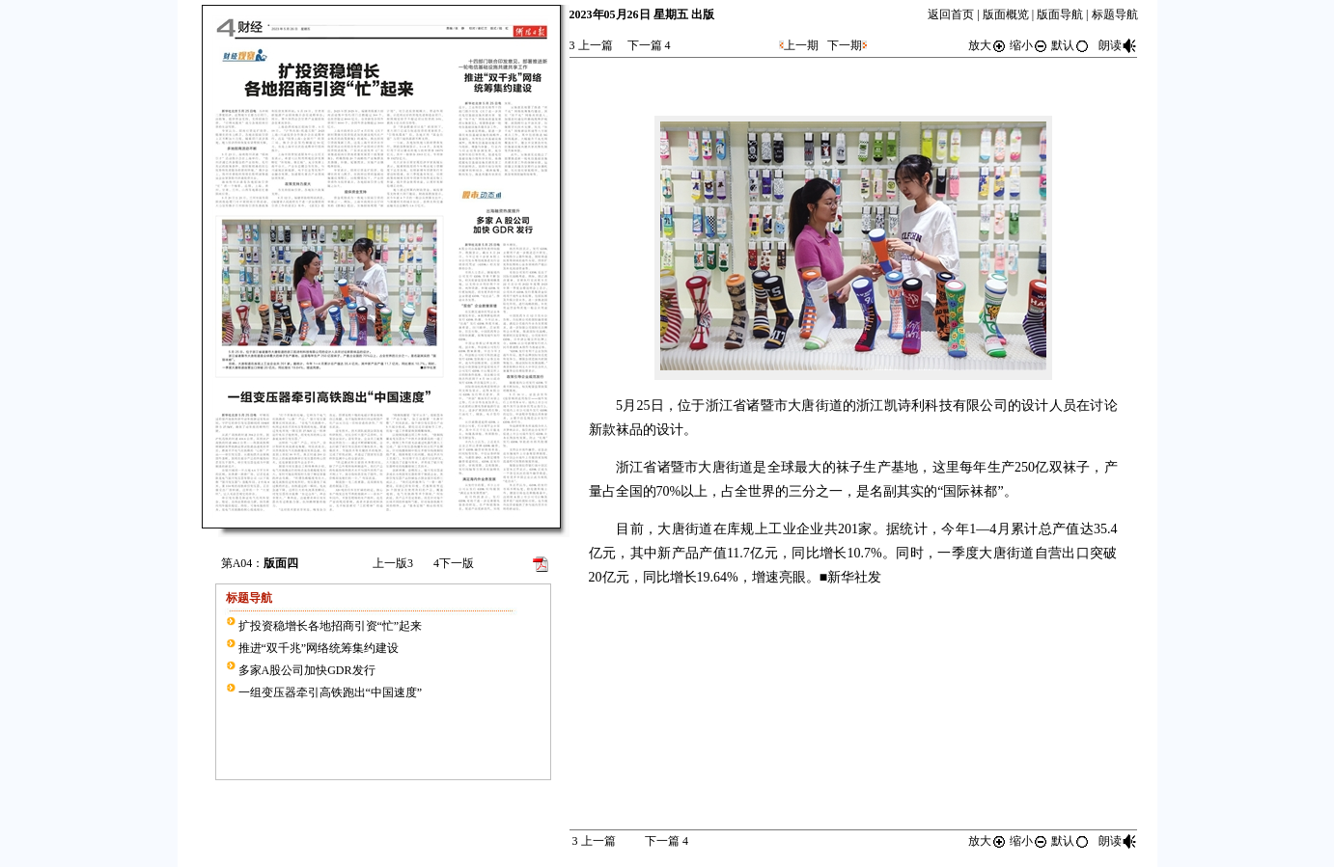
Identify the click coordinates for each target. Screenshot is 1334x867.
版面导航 (1060, 14)
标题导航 (1115, 14)
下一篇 (649, 45)
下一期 (844, 45)
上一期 (801, 45)
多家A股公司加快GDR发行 (306, 670)
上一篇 (591, 45)
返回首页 (951, 14)
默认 (1070, 45)
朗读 (1117, 45)
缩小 (1029, 45)
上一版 (393, 563)
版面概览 (1006, 14)
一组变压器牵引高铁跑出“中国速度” (330, 692)
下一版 (453, 563)
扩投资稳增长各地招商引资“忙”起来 (330, 626)
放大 (987, 45)
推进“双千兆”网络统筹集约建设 (319, 648)
